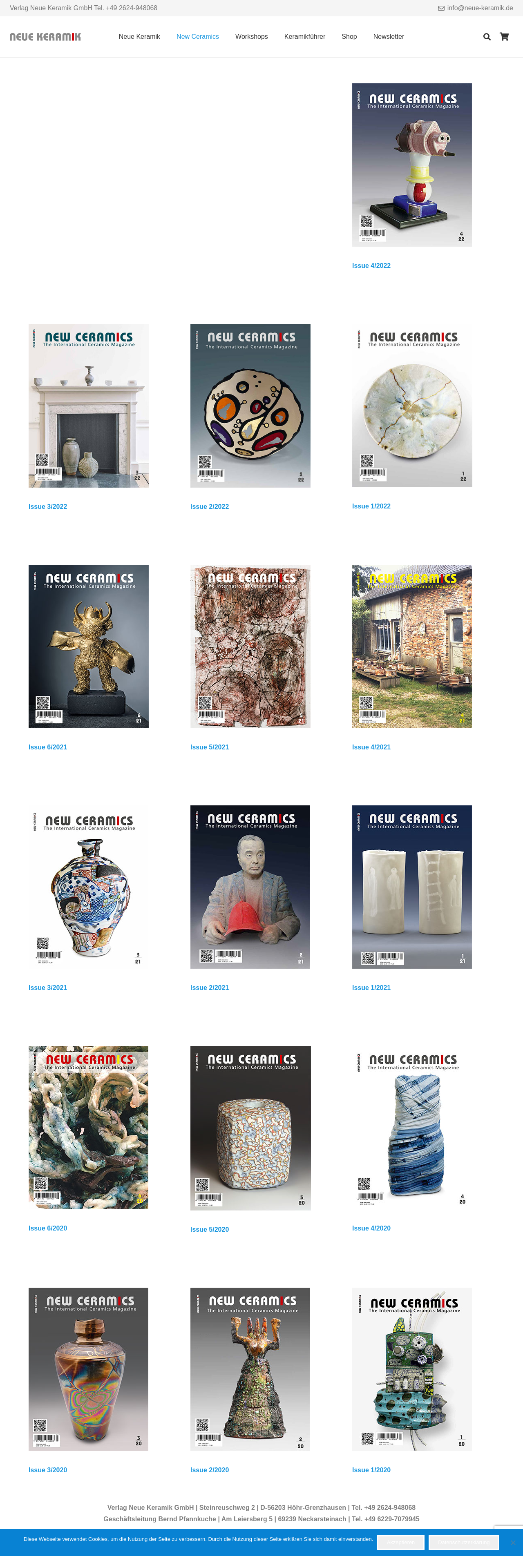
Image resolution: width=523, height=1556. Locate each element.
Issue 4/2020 (371, 1228)
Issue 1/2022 (371, 506)
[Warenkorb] (504, 36)
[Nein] (513, 1542)
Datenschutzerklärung (463, 1542)
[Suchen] (487, 37)
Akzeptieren (401, 1542)
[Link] (45, 37)
